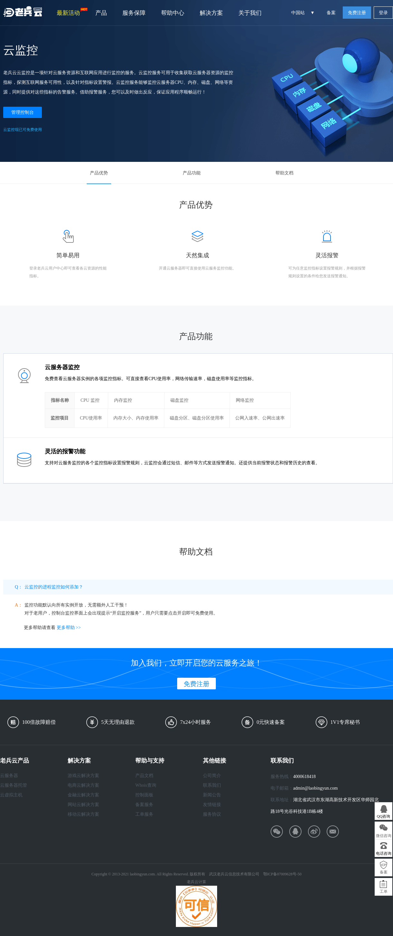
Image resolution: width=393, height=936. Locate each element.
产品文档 (144, 775)
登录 (383, 12)
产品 (101, 13)
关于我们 (250, 13)
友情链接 (212, 804)
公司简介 (212, 775)
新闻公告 (212, 795)
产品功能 (192, 173)
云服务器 (9, 775)
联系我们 (212, 785)
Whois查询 (145, 785)
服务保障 (134, 13)
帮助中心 (172, 13)
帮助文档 (284, 173)
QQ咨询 (383, 816)
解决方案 (211, 13)
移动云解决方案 (83, 814)
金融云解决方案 (83, 795)
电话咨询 (383, 853)
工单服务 (144, 814)
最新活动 (72, 12)
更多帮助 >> (69, 627)
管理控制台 (22, 112)
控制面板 (144, 795)
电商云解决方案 (83, 785)
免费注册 (357, 12)
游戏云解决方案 (83, 775)
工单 (384, 891)
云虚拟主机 (11, 795)
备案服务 (144, 804)
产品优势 (99, 173)
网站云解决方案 (83, 804)
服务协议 (212, 814)
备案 (331, 12)
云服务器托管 (13, 785)
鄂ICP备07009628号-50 (282, 874)
